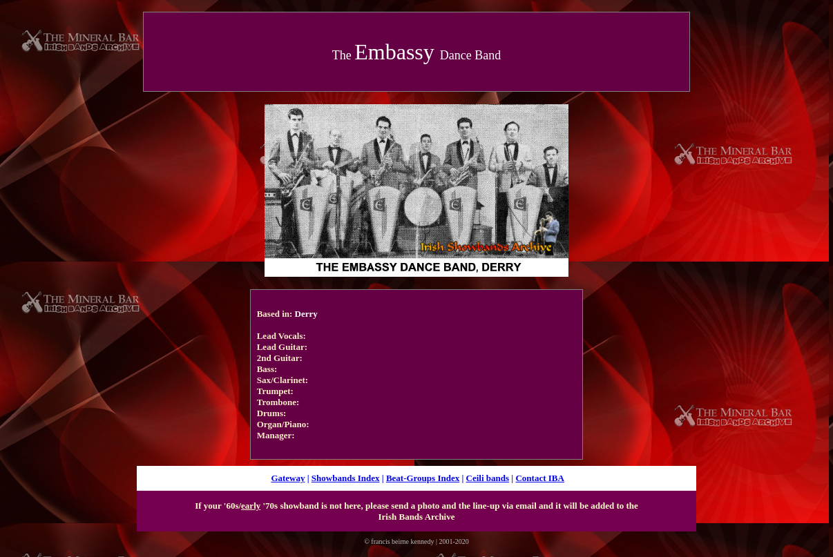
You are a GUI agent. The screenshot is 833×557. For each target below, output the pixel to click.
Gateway (288, 478)
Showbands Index (346, 478)
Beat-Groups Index (422, 478)
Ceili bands (488, 478)
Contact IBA (539, 478)
